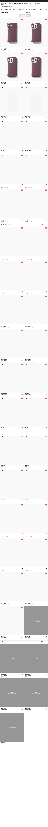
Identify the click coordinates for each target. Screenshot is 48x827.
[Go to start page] (2, 4)
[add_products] (22, 48)
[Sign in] (44, 4)
